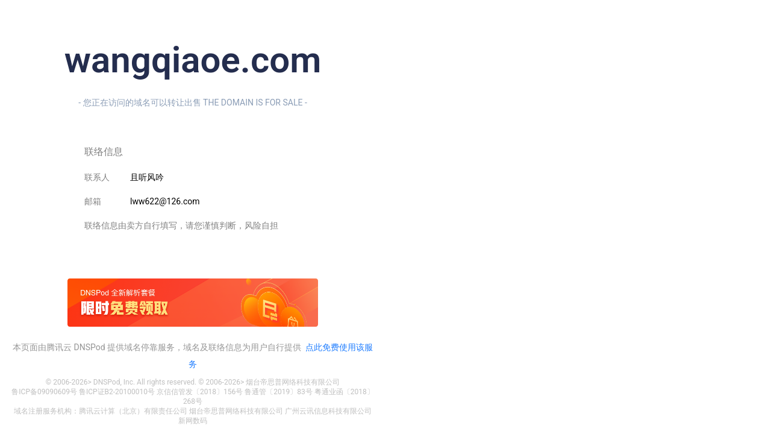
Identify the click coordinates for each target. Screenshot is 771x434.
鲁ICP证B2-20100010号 (117, 392)
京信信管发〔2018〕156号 (200, 392)
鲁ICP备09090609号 (44, 392)
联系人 (97, 177)
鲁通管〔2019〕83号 (278, 392)
